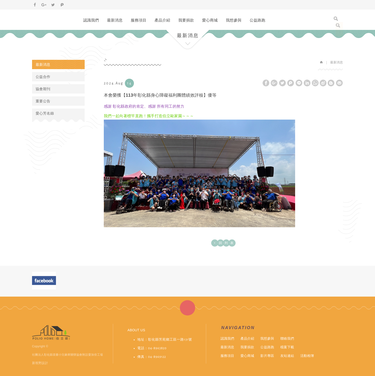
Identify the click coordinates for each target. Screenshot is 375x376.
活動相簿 (307, 356)
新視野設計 (40, 363)
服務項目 (138, 20)
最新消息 (114, 20)
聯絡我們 (287, 338)
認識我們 (91, 20)
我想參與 (233, 20)
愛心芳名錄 (45, 113)
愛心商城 (210, 20)
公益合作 (43, 77)
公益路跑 (257, 20)
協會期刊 (43, 89)
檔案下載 (287, 347)
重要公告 (43, 101)
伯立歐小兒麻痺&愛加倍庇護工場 (51, 18)
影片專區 (267, 356)
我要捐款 (186, 20)
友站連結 (287, 356)
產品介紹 (162, 20)
